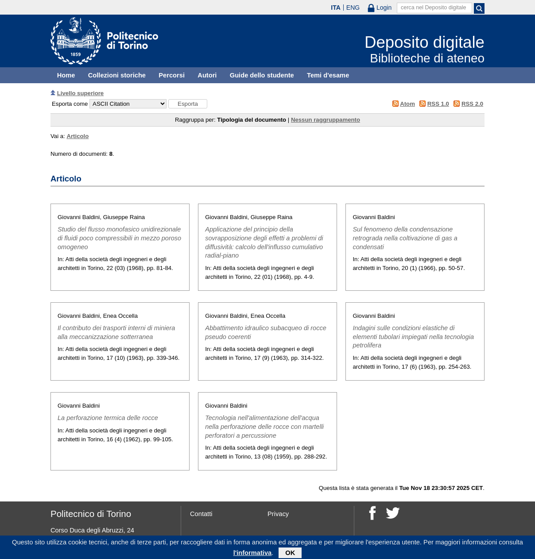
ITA (336, 7)
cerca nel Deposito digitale (433, 7)
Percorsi (172, 75)
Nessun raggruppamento (325, 119)
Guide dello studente (262, 75)
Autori (207, 75)
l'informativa (252, 554)
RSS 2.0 (472, 103)
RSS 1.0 (438, 103)
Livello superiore (80, 93)
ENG (353, 7)
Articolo (77, 136)
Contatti (201, 513)
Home (66, 75)
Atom (407, 103)
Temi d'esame (328, 75)
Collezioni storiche (117, 75)
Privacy (278, 513)
